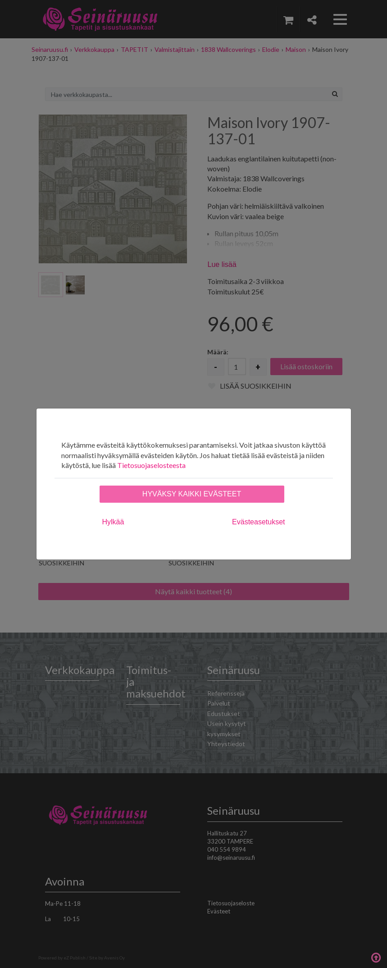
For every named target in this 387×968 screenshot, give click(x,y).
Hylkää (113, 522)
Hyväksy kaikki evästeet (191, 494)
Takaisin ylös (375, 956)
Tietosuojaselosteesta (151, 465)
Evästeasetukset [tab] (258, 522)
